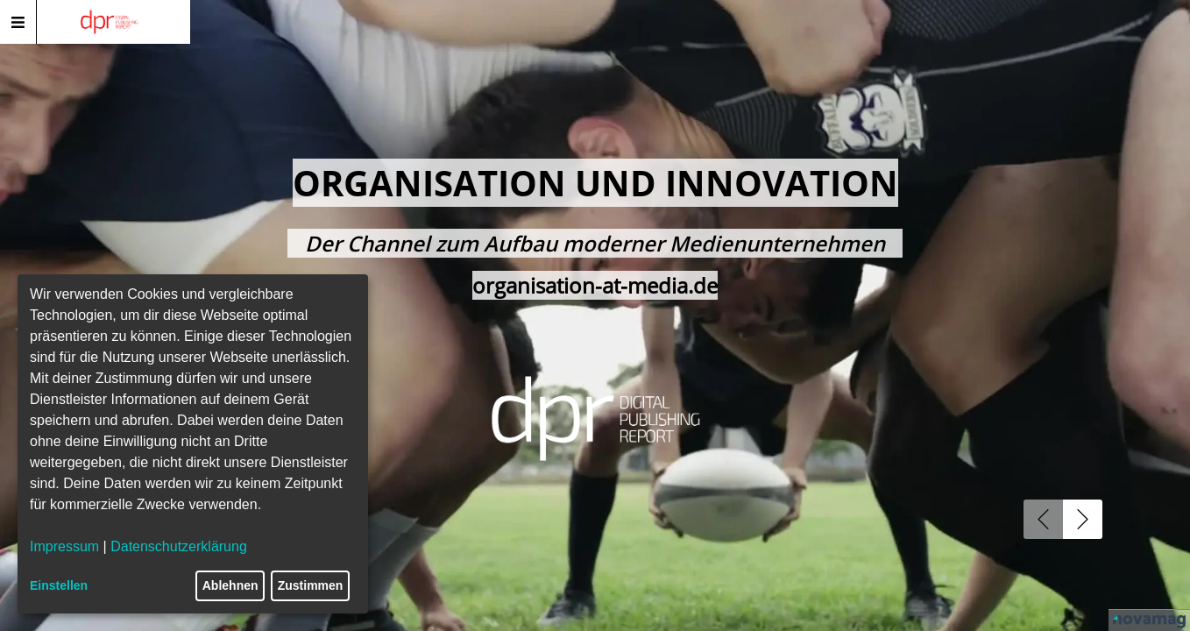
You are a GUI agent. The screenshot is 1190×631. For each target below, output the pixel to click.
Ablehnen (230, 585)
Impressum (64, 546)
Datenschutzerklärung (178, 546)
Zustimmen (311, 585)
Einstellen (59, 585)
